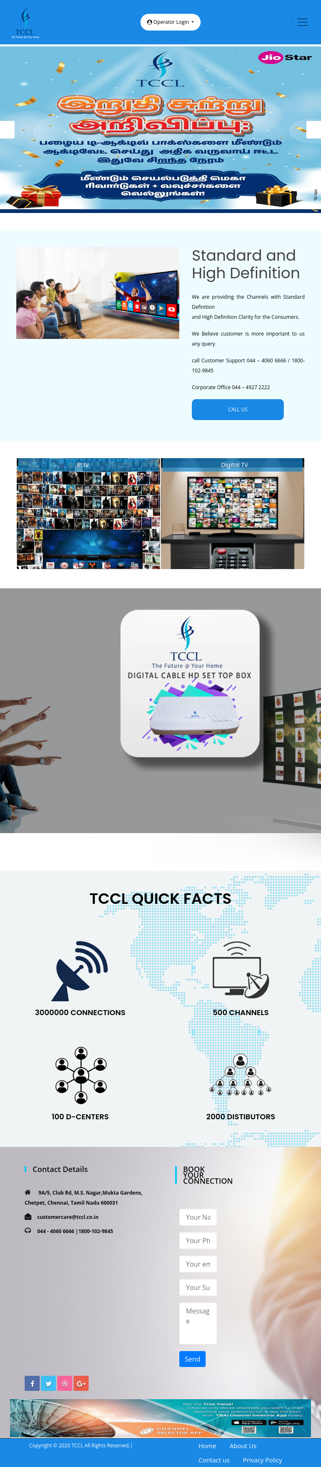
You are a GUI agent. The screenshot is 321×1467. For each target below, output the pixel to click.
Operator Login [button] (168, 22)
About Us (242, 1445)
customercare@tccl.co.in (68, 1217)
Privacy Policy (262, 1460)
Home (207, 1445)
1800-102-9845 (95, 1231)
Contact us (214, 1460)
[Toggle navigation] (302, 22)
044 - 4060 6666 (55, 1231)
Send (192, 1359)
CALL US (237, 409)
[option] (160, 129)
